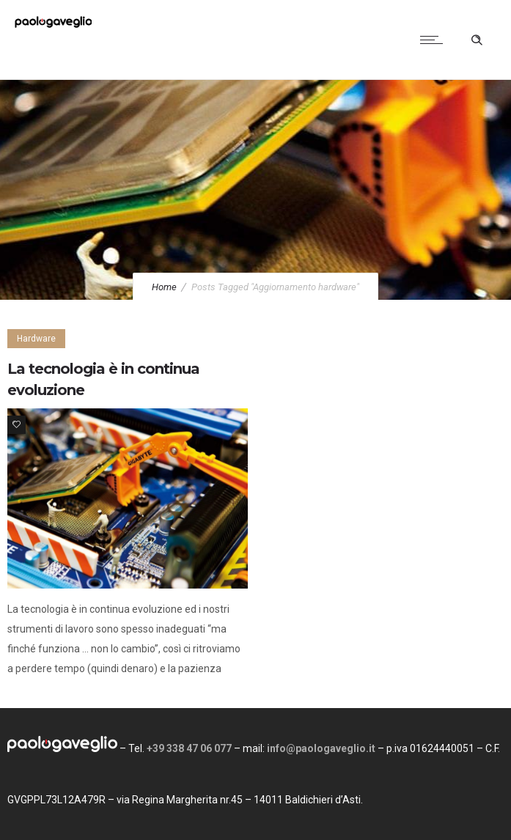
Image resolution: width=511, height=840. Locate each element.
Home (164, 286)
